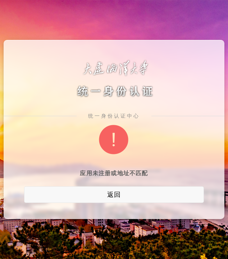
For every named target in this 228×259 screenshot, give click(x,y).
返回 (114, 194)
